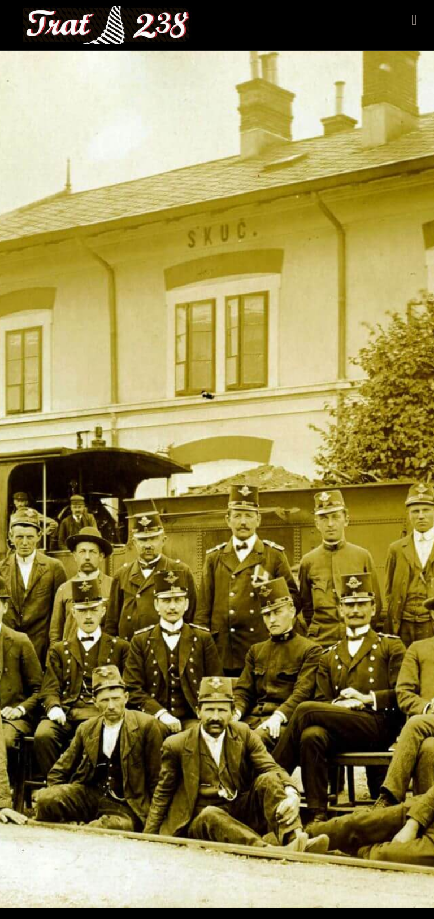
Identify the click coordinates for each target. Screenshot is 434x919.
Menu (414, 20)
